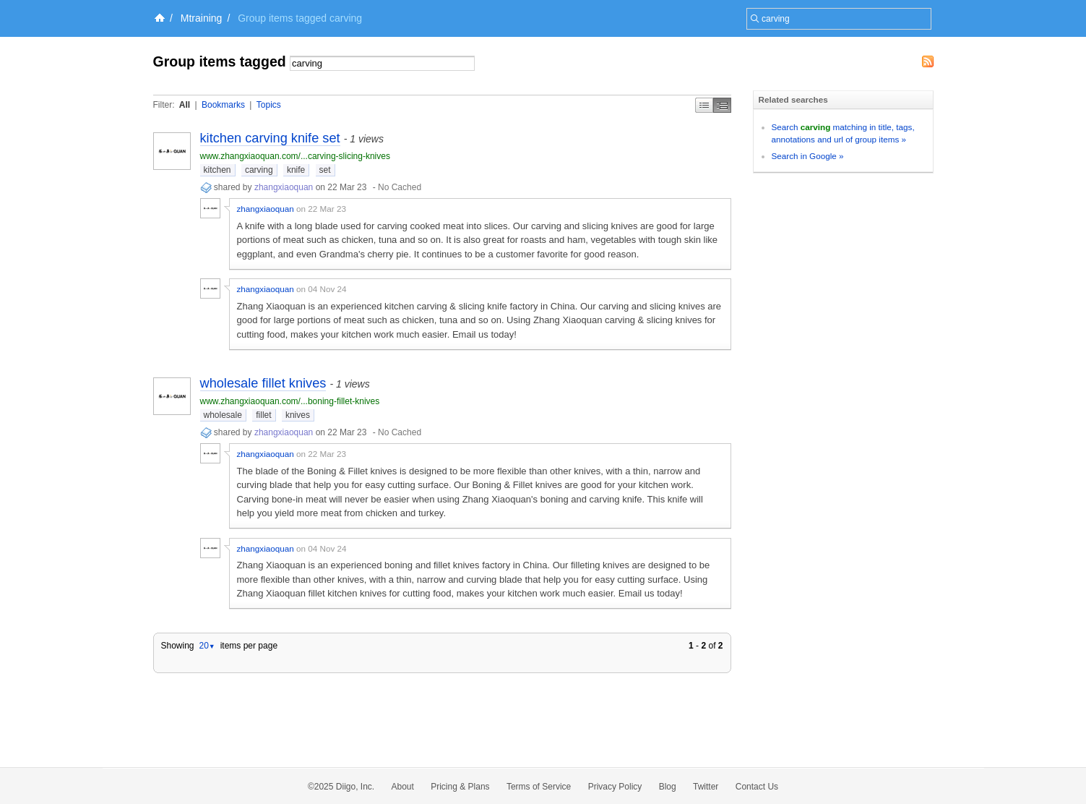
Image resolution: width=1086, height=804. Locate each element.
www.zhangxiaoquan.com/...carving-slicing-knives (295, 156)
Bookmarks (223, 105)
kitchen (217, 170)
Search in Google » (808, 156)
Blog (667, 787)
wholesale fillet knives (263, 383)
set (325, 170)
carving (259, 170)
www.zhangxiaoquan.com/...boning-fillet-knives (290, 401)
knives (297, 415)
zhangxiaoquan (283, 187)
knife (296, 170)
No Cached (399, 187)
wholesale (223, 415)
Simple (704, 105)
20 (207, 646)
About (403, 787)
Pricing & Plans (460, 787)
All (184, 105)
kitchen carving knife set (270, 138)
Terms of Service (539, 787)
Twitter (705, 787)
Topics (269, 105)
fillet (263, 415)
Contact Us (757, 787)
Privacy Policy (615, 787)
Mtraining (202, 18)
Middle (722, 105)
